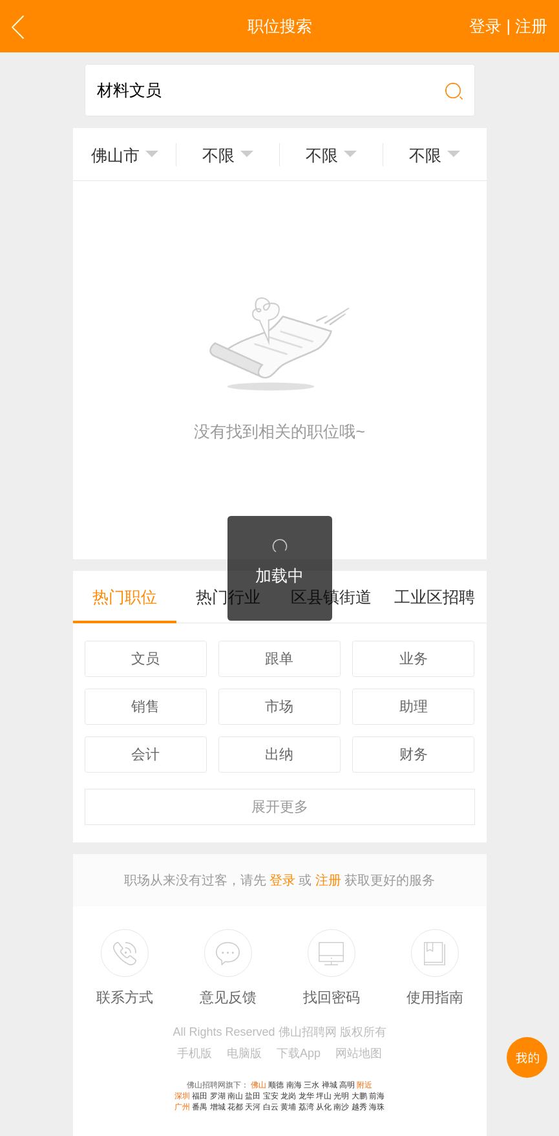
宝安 (271, 1095)
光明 (341, 1095)
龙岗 (288, 1095)
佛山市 (115, 155)
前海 (377, 1095)
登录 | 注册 (508, 26)
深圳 (182, 1095)
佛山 (258, 1084)
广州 (182, 1106)
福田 (199, 1095)
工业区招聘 (434, 597)
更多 (279, 806)
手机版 (194, 1053)
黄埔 (288, 1106)
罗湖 (218, 1095)
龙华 (306, 1095)
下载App (299, 1053)
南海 (294, 1084)
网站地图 (358, 1053)
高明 (347, 1084)
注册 (328, 880)
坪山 (324, 1095)
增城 (218, 1106)
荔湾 (306, 1106)
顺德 (276, 1084)
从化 (324, 1106)
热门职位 (124, 597)
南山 (235, 1095)
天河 (252, 1106)
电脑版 (244, 1053)
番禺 (199, 1106)
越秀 (359, 1106)
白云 (271, 1106)
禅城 (329, 1084)
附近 (364, 1084)
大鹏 (359, 1095)
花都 (235, 1106)
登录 (282, 880)
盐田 (252, 1095)
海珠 (377, 1106)
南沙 (341, 1106)
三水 (311, 1084)
